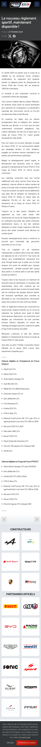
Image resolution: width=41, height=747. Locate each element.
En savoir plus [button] (24, 737)
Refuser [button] (10, 743)
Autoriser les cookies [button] (27, 743)
